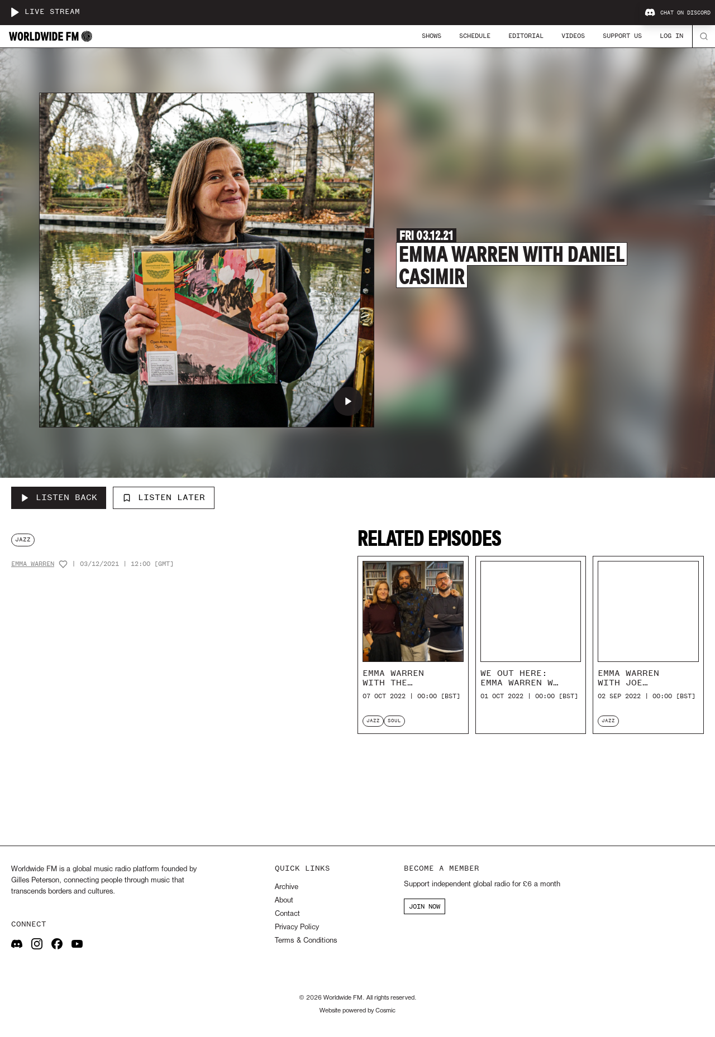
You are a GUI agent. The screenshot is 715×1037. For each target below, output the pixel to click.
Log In (671, 36)
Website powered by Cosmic (357, 1011)
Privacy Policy (297, 927)
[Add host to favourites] (63, 564)
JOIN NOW (424, 906)
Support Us (622, 36)
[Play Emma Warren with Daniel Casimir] (348, 401)
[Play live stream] (14, 12)
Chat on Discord (678, 12)
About (284, 900)
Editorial (526, 36)
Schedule (474, 36)
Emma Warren (32, 564)
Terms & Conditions (306, 941)
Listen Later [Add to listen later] (163, 497)
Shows (431, 36)
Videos (573, 36)
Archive (286, 887)
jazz (23, 539)
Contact (287, 914)
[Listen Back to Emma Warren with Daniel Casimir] (58, 498)
